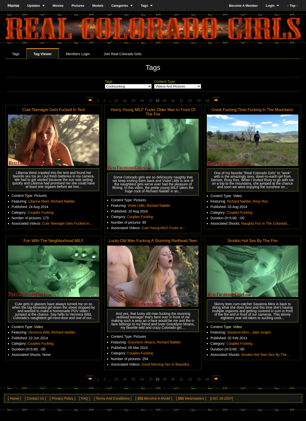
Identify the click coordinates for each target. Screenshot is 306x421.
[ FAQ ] (84, 398)
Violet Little (136, 206)
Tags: (109, 81)
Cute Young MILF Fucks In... (163, 228)
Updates (33, 5)
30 (173, 101)
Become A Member (243, 5)
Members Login (78, 54)
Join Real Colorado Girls (122, 54)
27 (151, 101)
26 (142, 101)
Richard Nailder (63, 201)
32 (190, 101)
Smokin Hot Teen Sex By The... (265, 355)
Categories (119, 5)
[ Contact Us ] (35, 398)
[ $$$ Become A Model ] (153, 398)
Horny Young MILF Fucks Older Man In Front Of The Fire (153, 112)
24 (125, 101)
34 (207, 101)
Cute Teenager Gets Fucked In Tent (53, 110)
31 (181, 101)
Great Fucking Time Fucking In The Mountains (252, 110)
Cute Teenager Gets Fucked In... (67, 223)
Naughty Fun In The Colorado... (265, 223)
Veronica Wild (38, 332)
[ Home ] (14, 398)
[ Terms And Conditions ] (112, 398)
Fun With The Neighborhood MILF (54, 241)
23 (116, 101)
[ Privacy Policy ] (62, 398)
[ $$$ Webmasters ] (191, 398)
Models (97, 5)
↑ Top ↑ (292, 5)
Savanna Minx (238, 332)
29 (164, 101)
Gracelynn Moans (141, 342)
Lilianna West (38, 201)
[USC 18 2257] (221, 398)
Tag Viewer (43, 54)
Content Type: (165, 81)
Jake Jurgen (261, 332)
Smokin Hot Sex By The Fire (252, 241)
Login (270, 5)
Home (13, 5)
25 (133, 101)
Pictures (78, 5)
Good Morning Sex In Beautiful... (166, 364)
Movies (58, 5)
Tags (16, 54)
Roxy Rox (260, 201)
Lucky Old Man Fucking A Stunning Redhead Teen (153, 241)
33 (199, 101)
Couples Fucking (40, 212)
